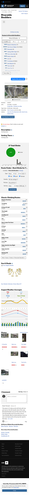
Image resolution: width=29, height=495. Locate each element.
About (3, 444)
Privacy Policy (16, 487)
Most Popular (4, 426)
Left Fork (10, 11)
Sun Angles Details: (14, 271)
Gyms (3, 448)
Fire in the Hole (11, 54)
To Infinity (10, 61)
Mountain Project (18, 444)
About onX (4, 473)
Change (21, 170)
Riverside (9, 49)
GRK (20, 112)
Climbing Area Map (14, 32)
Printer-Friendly (5, 432)
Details (3, 126)
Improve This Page (23, 11)
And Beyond (10, 63)
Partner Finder (5, 450)
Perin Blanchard (15, 112)
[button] (6, 92)
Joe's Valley (4, 11)
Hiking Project (18, 448)
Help (3, 446)
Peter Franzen (10, 110)
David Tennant (6, 406)
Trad (10, 176)
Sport (16, 176)
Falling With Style (12, 51)
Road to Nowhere (11, 44)
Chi (8, 58)
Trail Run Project (18, 450)
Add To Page (24, 13)
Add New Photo (24, 332)
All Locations (4, 10)
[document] (14, 488)
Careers (3, 476)
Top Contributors (5, 455)
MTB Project (17, 446)
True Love (9, 66)
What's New (4, 434)
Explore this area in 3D (18, 79)
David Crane (24, 112)
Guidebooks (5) (5, 436)
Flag (26, 421)
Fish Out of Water (12, 47)
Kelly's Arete (10, 56)
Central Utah (14, 10)
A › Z (22, 41)
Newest (11, 426)
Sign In (22, 6)
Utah (9, 10)
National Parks (18, 455)
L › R (6, 41)
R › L (14, 41)
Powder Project (18, 453)
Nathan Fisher (10, 113)
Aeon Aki (9, 112)
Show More (7, 73)
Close (14, 490)
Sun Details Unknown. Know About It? (11, 284)
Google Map (10, 106)
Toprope (22, 176)
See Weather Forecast (8, 117)
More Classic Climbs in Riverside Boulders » (13, 257)
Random (16, 426)
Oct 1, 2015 (10, 418)
